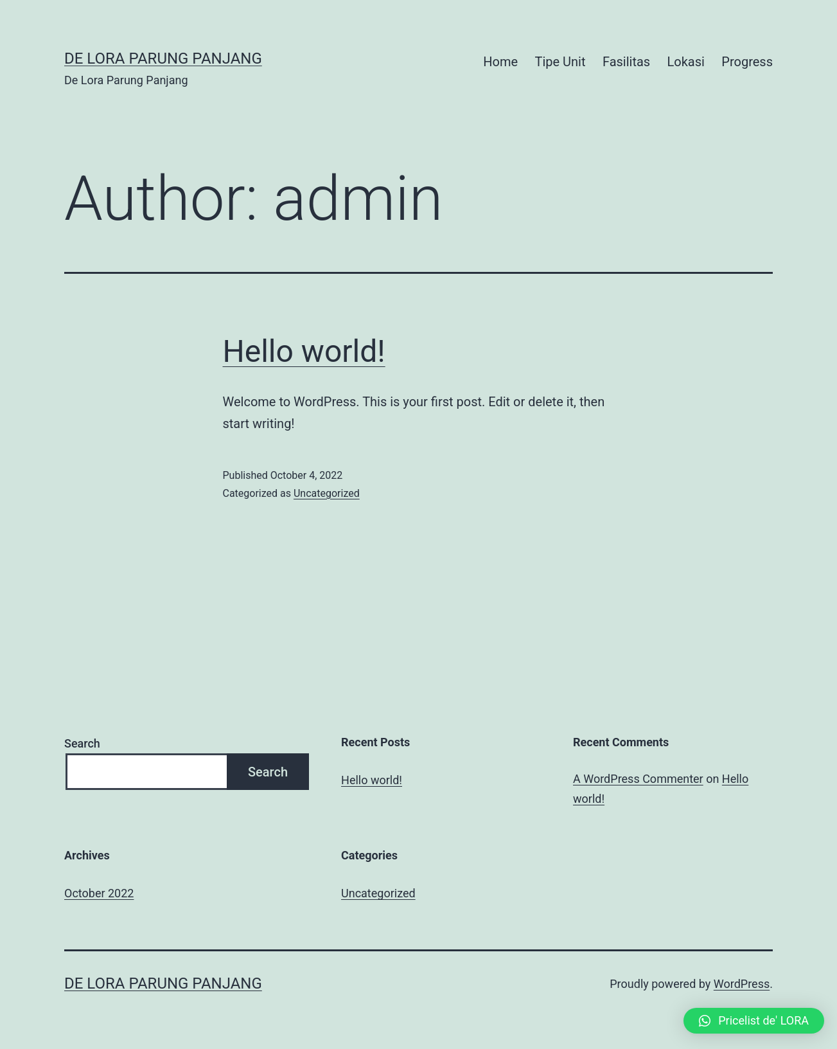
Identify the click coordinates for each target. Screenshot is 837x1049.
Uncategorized (327, 493)
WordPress (742, 984)
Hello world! (304, 351)
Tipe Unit (560, 61)
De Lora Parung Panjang (163, 58)
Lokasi (686, 61)
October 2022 (99, 893)
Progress (747, 61)
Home (500, 61)
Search (82, 743)
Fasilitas (626, 61)
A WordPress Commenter (638, 778)
